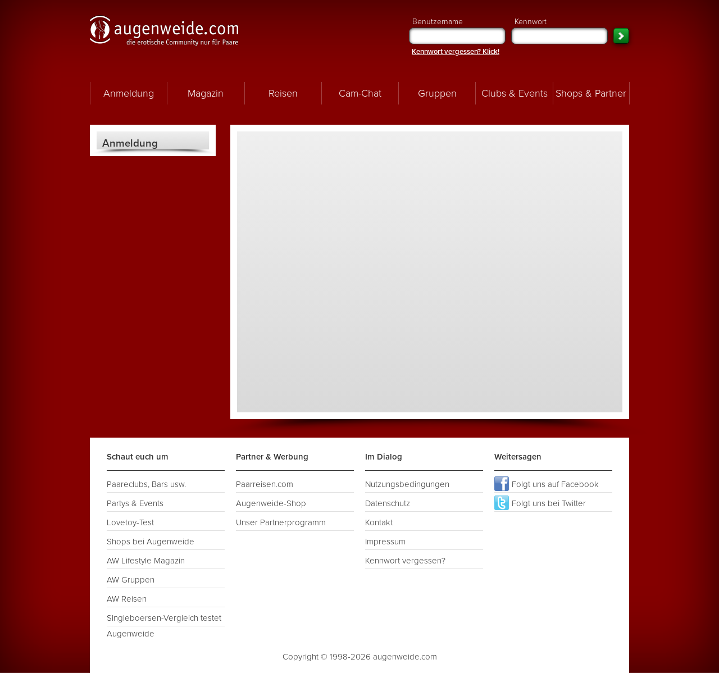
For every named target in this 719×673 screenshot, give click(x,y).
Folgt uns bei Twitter (540, 502)
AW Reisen (127, 599)
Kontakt (379, 522)
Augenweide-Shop (271, 503)
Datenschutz (387, 503)
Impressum (385, 541)
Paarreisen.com (264, 484)
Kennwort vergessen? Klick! (455, 51)
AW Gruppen (130, 580)
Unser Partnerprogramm (281, 522)
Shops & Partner (591, 93)
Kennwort (559, 30)
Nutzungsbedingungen (407, 484)
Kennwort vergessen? (405, 561)
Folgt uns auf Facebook (546, 483)
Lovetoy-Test (130, 522)
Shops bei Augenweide (150, 541)
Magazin (206, 93)
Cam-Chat (360, 93)
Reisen (283, 93)
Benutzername (457, 30)
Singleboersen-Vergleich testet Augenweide (164, 619)
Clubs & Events (514, 93)
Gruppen (437, 93)
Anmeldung (128, 93)
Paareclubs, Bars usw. (146, 484)
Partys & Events (135, 503)
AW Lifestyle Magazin (146, 561)
